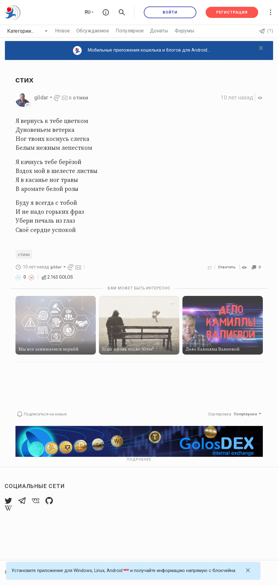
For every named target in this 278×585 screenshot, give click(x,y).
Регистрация (232, 12)
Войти (170, 12)
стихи (80, 98)
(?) (266, 30)
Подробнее (139, 460)
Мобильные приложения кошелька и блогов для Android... (141, 50)
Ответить (226, 267)
